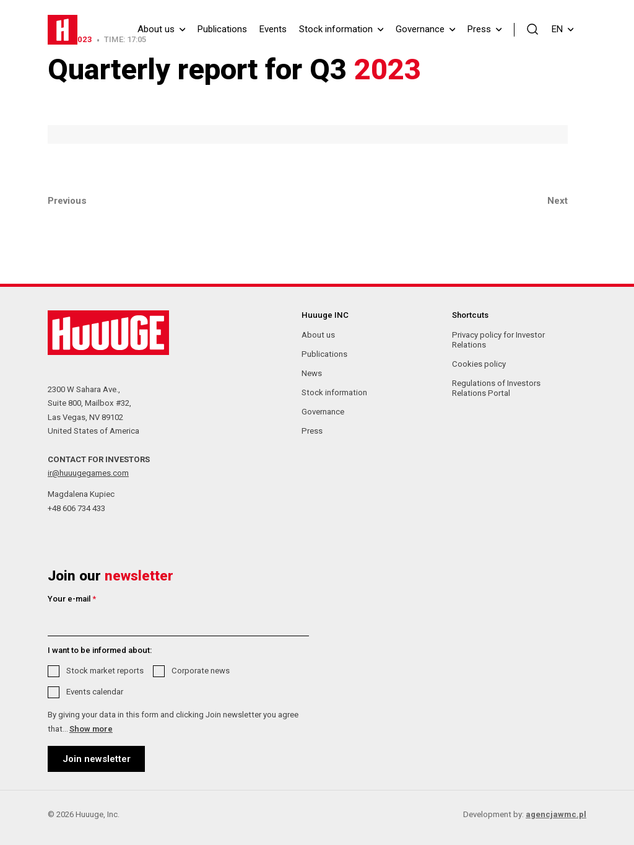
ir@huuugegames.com (88, 473)
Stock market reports (105, 670)
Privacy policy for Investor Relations (498, 339)
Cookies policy (479, 364)
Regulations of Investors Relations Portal (496, 388)
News (312, 373)
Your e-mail (72, 598)
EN (562, 29)
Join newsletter (97, 758)
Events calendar (94, 691)
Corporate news (201, 670)
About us (156, 29)
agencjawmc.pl (556, 814)
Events (273, 29)
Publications (222, 29)
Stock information (336, 29)
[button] (533, 28)
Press (479, 29)
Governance (420, 29)
